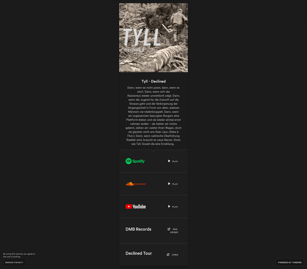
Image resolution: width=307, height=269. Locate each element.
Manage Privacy (14, 262)
